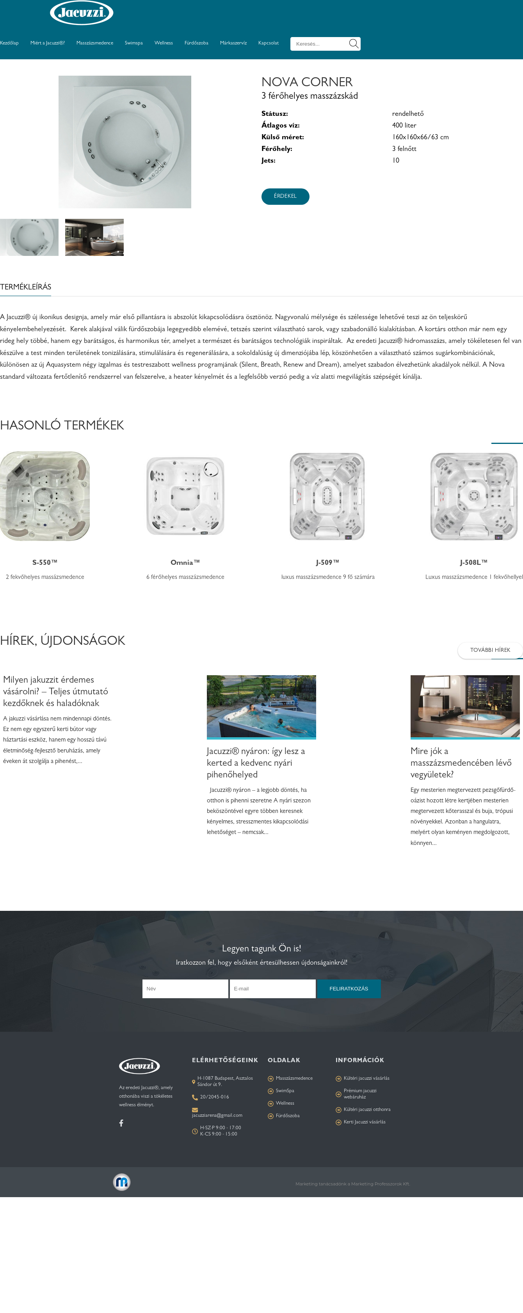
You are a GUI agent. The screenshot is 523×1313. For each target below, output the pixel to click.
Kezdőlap (9, 43)
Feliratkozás (349, 989)
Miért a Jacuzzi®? (47, 43)
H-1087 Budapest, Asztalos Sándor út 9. (222, 1082)
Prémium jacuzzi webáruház (356, 1094)
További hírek (490, 650)
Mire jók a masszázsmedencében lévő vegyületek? (461, 764)
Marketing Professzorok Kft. (380, 1184)
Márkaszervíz (233, 43)
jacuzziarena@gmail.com (217, 1115)
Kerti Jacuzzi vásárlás (361, 1122)
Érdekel (285, 196)
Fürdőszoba (196, 43)
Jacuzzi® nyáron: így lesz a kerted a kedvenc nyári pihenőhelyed (256, 764)
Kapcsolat (268, 43)
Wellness (164, 43)
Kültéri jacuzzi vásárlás (363, 1079)
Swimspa (134, 43)
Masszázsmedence (94, 43)
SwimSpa (281, 1091)
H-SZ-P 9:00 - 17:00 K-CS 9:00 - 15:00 (216, 1131)
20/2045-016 (210, 1097)
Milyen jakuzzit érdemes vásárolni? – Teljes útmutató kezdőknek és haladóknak (55, 692)
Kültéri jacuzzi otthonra (363, 1110)
